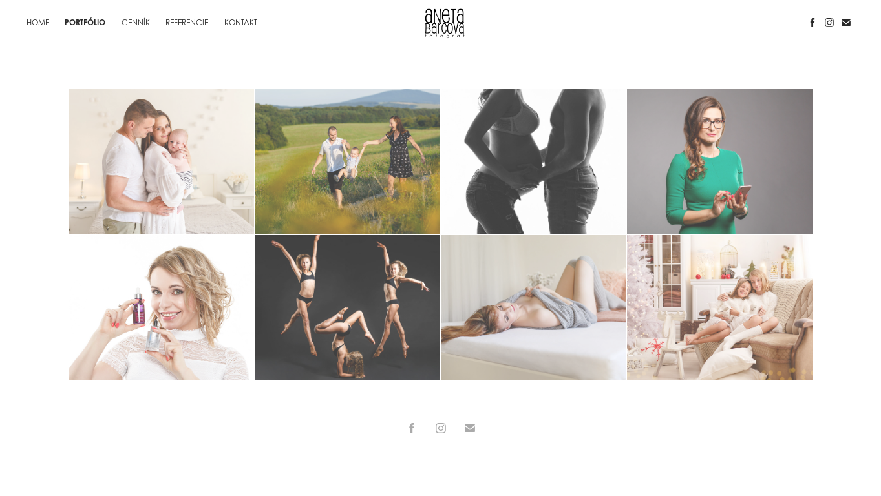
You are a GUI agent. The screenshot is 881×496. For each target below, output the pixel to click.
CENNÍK (136, 22)
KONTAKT (240, 22)
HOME (38, 22)
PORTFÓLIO (85, 22)
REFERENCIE (186, 22)
